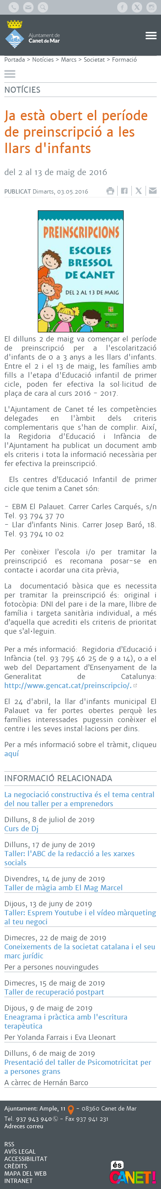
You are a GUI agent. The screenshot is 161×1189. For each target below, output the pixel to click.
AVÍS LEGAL (20, 1151)
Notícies (43, 59)
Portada (14, 59)
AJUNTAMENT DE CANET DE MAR (32, 34)
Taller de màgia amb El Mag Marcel (63, 887)
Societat (94, 59)
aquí (11, 753)
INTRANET (18, 1181)
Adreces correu (24, 1126)
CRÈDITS (15, 1166)
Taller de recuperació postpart (54, 992)
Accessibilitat (25, 1159)
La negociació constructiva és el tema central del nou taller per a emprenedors (79, 799)
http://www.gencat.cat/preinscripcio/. (68, 685)
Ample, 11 (52, 1108)
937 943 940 (34, 1119)
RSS (9, 1144)
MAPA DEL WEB (25, 1173)
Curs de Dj (21, 828)
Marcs (68, 59)
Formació (124, 59)
